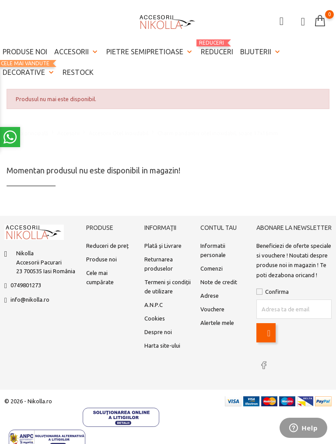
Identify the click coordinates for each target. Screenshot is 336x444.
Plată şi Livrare (163, 246)
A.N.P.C (153, 305)
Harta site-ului (162, 345)
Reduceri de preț (107, 246)
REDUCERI (217, 48)
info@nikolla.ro (29, 299)
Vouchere (212, 309)
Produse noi (25, 52)
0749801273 (25, 285)
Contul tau (218, 227)
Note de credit (218, 282)
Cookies (154, 318)
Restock (78, 72)
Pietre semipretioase (150, 52)
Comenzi (211, 268)
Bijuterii (261, 52)
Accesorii (76, 52)
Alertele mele (217, 323)
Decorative (29, 69)
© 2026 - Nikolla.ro (28, 401)
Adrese (209, 295)
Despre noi (158, 332)
